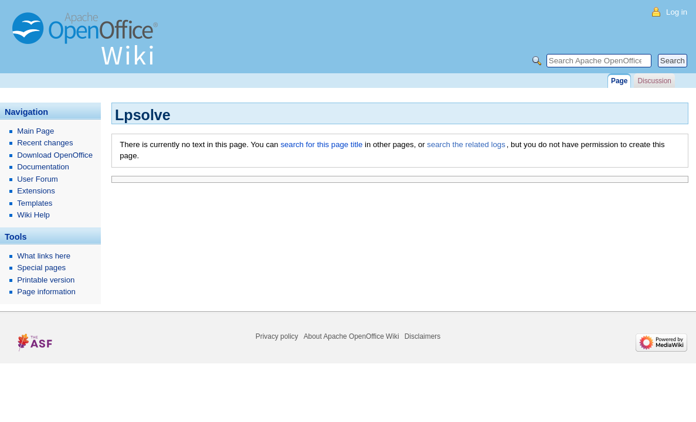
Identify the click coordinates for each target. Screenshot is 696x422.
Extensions (36, 190)
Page (619, 81)
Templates (34, 203)
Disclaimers (422, 336)
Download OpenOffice (55, 155)
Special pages (41, 267)
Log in (676, 12)
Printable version (45, 279)
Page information (46, 291)
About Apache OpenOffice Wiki (351, 336)
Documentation (43, 166)
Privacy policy (277, 336)
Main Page (35, 131)
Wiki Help (33, 214)
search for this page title (321, 144)
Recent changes (45, 142)
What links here (43, 255)
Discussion (654, 81)
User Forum (37, 179)
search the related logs (466, 144)
